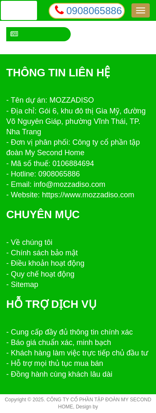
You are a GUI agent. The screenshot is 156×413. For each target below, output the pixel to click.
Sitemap (24, 284)
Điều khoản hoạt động (47, 263)
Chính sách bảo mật (44, 253)
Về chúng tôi (31, 242)
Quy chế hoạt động (42, 274)
